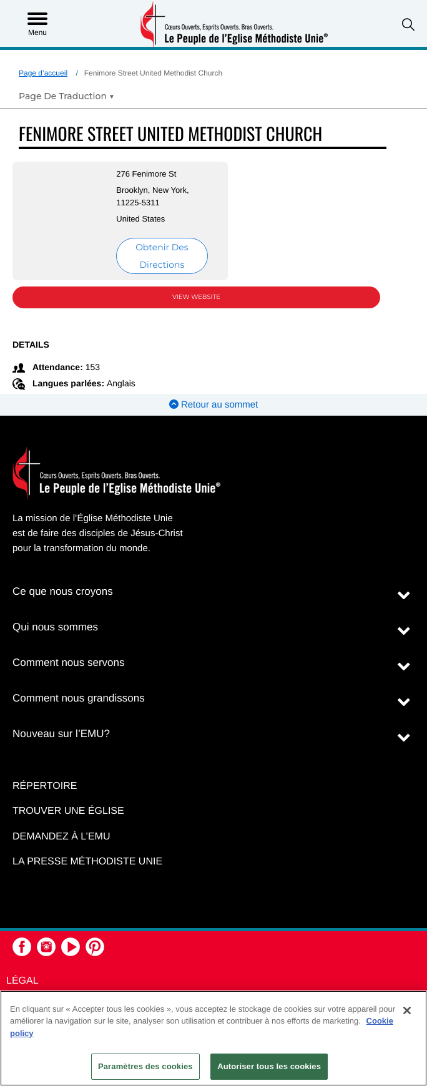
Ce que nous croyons (62, 591)
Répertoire (44, 786)
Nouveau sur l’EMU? (61, 734)
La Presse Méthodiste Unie (87, 861)
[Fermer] (407, 1010)
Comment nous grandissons (78, 698)
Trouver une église (68, 811)
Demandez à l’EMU (61, 836)
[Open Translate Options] (66, 96)
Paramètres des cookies (145, 1066)
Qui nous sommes (55, 627)
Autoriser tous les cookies (269, 1066)
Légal (22, 981)
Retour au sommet (213, 404)
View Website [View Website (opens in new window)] (196, 297)
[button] (408, 24)
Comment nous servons (68, 662)
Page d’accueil (43, 73)
